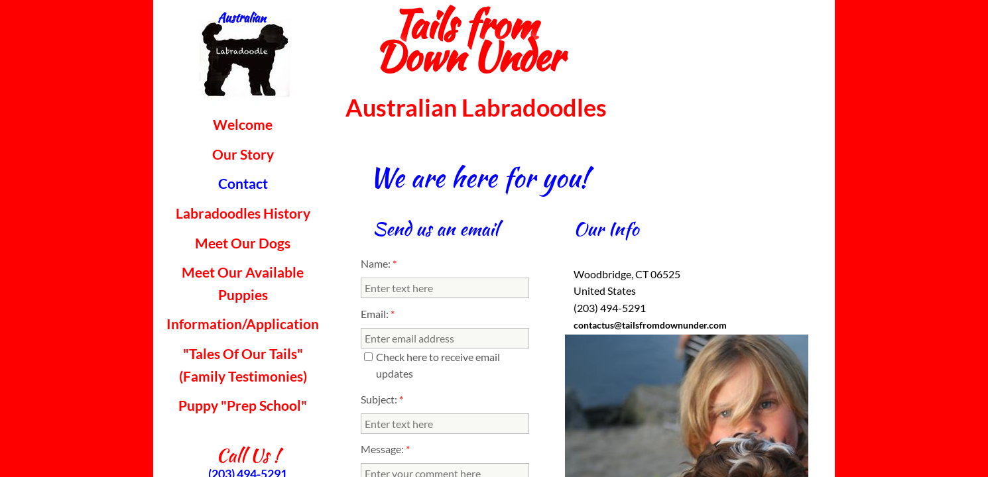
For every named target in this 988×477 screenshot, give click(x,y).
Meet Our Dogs (242, 243)
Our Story (243, 154)
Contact (243, 183)
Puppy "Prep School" (242, 405)
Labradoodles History (243, 213)
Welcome (243, 124)
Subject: (382, 399)
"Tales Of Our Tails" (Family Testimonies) (243, 364)
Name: (379, 263)
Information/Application (242, 323)
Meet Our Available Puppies (243, 283)
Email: (378, 313)
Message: (385, 449)
